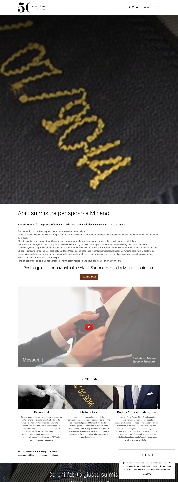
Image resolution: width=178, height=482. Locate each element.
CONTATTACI (89, 276)
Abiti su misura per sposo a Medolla (43, 451)
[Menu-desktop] (158, 7)
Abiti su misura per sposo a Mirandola (44, 455)
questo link (141, 466)
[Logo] (32, 7)
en (148, 7)
